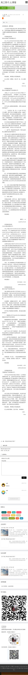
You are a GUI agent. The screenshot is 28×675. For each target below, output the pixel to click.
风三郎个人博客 (10, 669)
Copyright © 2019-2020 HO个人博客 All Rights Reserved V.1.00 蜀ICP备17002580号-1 (14, 671)
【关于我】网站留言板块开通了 (8, 541)
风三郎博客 (4, 589)
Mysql (18, 518)
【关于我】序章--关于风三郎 (7, 530)
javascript (11, 521)
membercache (5, 518)
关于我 (11, 8)
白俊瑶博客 (10, 589)
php (21, 521)
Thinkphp (4, 521)
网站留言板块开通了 (10, 441)
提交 (24, 480)
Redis (13, 518)
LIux (14, 515)
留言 (9, 515)
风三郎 (5, 14)
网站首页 (4, 8)
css (17, 521)
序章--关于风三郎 (5, 450)
